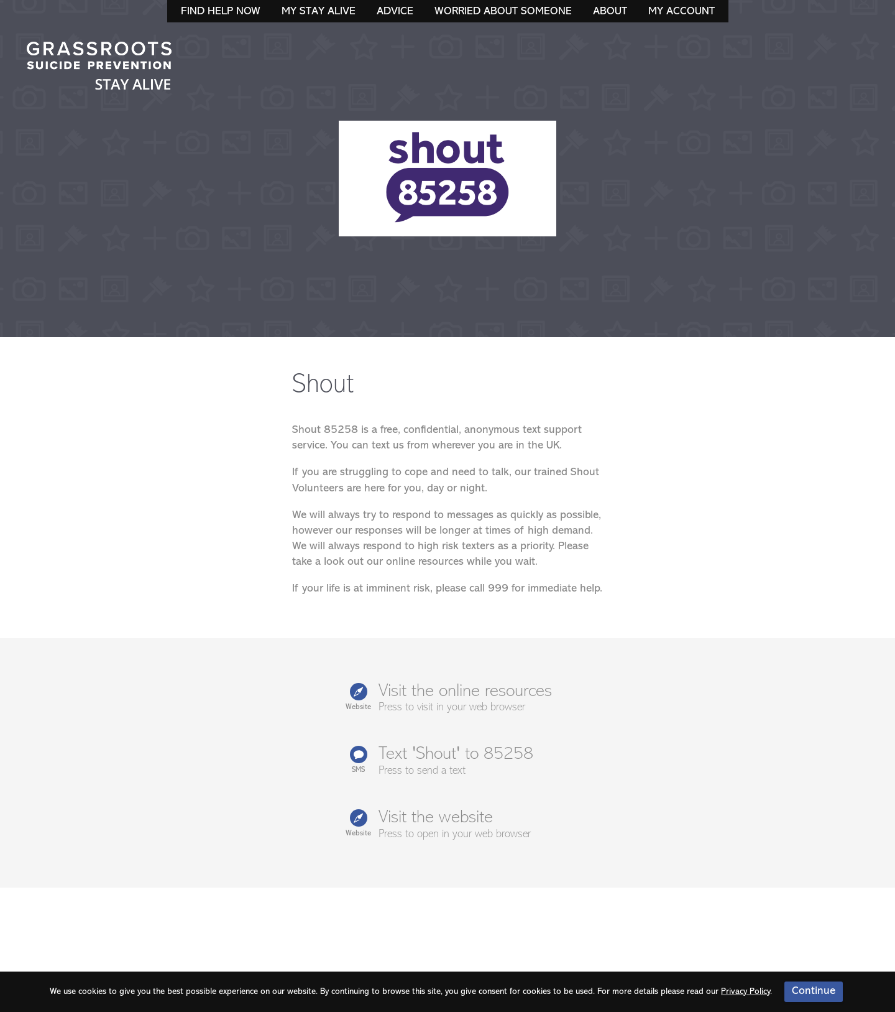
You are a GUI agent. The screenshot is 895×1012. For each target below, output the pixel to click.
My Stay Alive (319, 11)
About (610, 11)
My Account (681, 11)
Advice (395, 11)
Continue (813, 991)
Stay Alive (99, 67)
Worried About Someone (503, 11)
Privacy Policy (745, 991)
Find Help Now (220, 11)
